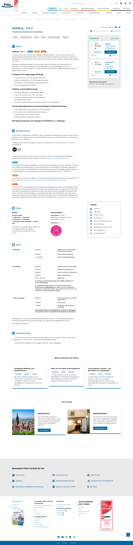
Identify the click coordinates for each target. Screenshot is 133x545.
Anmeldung (113, 55)
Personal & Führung (103, 8)
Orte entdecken (44, 430)
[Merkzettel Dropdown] (121, 3)
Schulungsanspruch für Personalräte (67, 197)
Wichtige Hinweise (26, 37)
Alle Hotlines (82, 507)
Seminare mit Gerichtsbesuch (100, 481)
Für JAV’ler (36, 520)
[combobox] (91, 3)
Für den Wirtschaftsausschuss (41, 527)
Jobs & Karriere (82, 513)
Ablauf (43, 37)
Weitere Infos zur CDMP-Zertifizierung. (58, 158)
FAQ (80, 515)
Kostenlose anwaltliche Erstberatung (27, 487)
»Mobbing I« (71, 143)
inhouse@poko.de (110, 84)
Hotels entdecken (100, 428)
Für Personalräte (38, 525)
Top (128, 535)
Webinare (35, 13)
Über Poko (127, 8)
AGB (58, 543)
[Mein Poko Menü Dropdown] (125, 3)
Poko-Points (93, 475)
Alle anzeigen (115, 38)
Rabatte (17, 481)
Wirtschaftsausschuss (87, 8)
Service (119, 13)
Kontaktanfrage (116, 31)
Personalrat (74, 8)
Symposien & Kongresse (50, 13)
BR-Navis (92, 487)
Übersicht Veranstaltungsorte (63, 504)
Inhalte (15, 37)
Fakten (36, 37)
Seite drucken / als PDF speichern (99, 31)
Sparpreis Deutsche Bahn (64, 487)
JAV (60, 8)
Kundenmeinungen (54, 37)
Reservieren (97, 52)
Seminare (24, 13)
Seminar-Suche (16, 504)
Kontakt (128, 13)
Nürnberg (108, 44)
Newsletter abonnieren (84, 511)
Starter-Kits (18, 475)
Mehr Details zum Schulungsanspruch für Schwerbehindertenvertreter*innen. (44, 180)
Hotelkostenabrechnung (63, 481)
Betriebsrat (52, 8)
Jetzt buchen (111, 52)
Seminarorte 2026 (38, 507)
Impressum (64, 543)
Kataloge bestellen (16, 508)
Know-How (109, 13)
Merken (94, 55)
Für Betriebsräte (38, 518)
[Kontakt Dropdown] (116, 3)
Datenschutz (73, 543)
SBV (66, 8)
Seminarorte (116, 8)
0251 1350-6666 (96, 84)
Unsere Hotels (60, 506)
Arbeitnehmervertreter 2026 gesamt (43, 505)
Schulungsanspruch (94, 13)
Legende (65, 37)
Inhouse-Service (66, 13)
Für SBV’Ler (37, 522)
